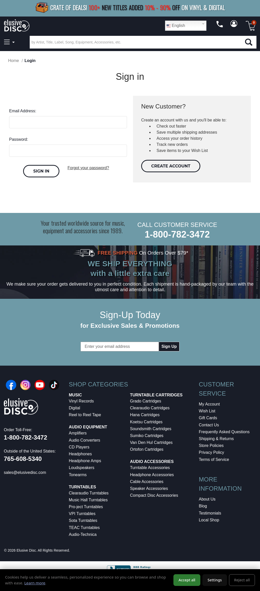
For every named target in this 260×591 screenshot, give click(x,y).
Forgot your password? (88, 168)
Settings (215, 580)
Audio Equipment (88, 427)
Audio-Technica (82, 534)
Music (75, 395)
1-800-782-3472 (177, 234)
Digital (74, 408)
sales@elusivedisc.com (25, 472)
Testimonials (210, 513)
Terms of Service (214, 459)
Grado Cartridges (145, 401)
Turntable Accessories (150, 467)
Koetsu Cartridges (146, 422)
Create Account (170, 166)
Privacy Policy (211, 452)
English (176, 25)
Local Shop (209, 520)
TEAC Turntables (84, 527)
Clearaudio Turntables (89, 493)
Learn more (34, 582)
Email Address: (22, 111)
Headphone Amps (85, 461)
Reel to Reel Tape (85, 415)
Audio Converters (84, 440)
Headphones (80, 454)
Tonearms (78, 475)
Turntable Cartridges (156, 395)
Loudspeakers (81, 467)
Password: (18, 139)
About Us (207, 499)
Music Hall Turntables (88, 500)
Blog (203, 506)
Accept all (186, 580)
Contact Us (209, 425)
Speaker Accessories (149, 488)
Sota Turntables (83, 520)
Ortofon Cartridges (147, 449)
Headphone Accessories (152, 475)
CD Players (79, 447)
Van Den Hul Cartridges (151, 442)
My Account (209, 404)
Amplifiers (78, 433)
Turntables (82, 487)
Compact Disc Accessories (154, 495)
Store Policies (211, 445)
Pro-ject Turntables (86, 507)
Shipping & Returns (216, 439)
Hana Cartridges (145, 415)
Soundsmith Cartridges (150, 429)
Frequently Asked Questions (224, 432)
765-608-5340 (23, 458)
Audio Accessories (152, 461)
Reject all (242, 580)
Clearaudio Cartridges (150, 408)
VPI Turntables (82, 513)
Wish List (207, 411)
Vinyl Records (81, 401)
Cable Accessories (147, 481)
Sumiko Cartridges (147, 435)
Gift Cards (208, 418)
